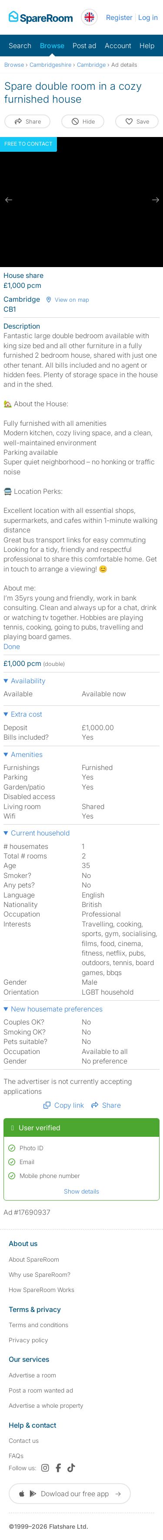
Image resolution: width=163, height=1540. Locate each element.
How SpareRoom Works (41, 1289)
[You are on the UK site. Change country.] (89, 17)
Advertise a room (32, 1375)
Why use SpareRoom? (39, 1274)
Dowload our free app (69, 1493)
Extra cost (26, 714)
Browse (52, 45)
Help (147, 45)
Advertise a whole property (46, 1405)
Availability (28, 680)
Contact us (24, 1440)
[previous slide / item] (8, 200)
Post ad (84, 45)
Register (119, 17)
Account (118, 45)
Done (11, 646)
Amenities (27, 754)
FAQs (16, 1455)
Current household (40, 833)
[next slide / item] (154, 200)
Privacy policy (28, 1340)
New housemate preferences (57, 1009)
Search (20, 45)
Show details (81, 1191)
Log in (148, 17)
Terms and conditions (38, 1324)
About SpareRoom (34, 1259)
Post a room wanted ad (41, 1390)
